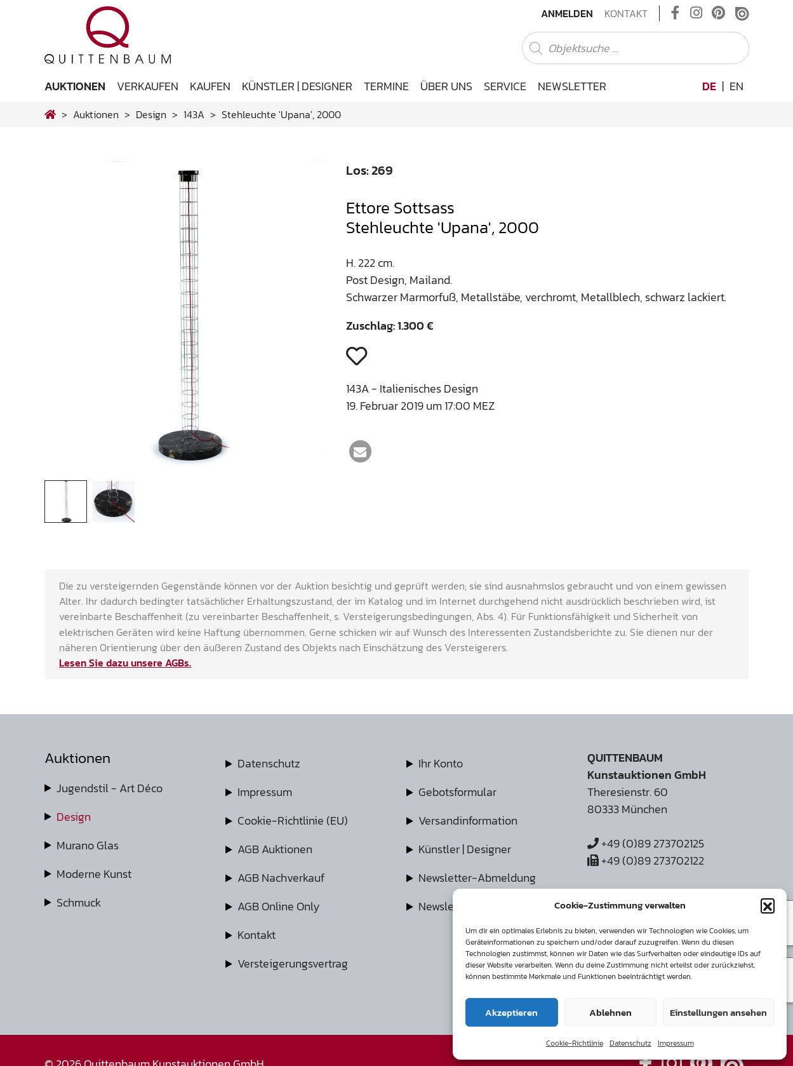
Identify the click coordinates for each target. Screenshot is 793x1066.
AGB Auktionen (274, 849)
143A (193, 114)
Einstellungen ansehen (718, 1012)
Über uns (446, 86)
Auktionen (74, 86)
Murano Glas (88, 845)
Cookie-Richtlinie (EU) (292, 820)
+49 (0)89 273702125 (645, 843)
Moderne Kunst (94, 873)
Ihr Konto (440, 763)
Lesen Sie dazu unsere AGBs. (125, 662)
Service (505, 86)
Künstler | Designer (297, 86)
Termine (386, 86)
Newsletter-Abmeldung (477, 877)
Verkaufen (147, 86)
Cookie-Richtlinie (574, 1043)
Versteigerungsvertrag (292, 963)
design (151, 114)
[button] (767, 905)
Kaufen (210, 86)
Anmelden (567, 13)
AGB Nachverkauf (280, 877)
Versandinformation (467, 820)
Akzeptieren (511, 1012)
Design (74, 816)
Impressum (676, 1043)
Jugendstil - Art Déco (110, 788)
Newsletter (572, 86)
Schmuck (79, 902)
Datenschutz (630, 1043)
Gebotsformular (457, 791)
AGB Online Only (278, 906)
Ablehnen (610, 1012)
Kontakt (626, 13)
